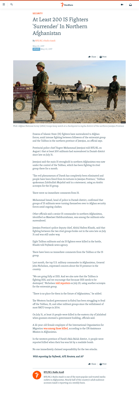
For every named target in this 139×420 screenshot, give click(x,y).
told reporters (63, 283)
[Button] (92, 57)
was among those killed (55, 328)
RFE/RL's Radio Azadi (45, 41)
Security (38, 13)
